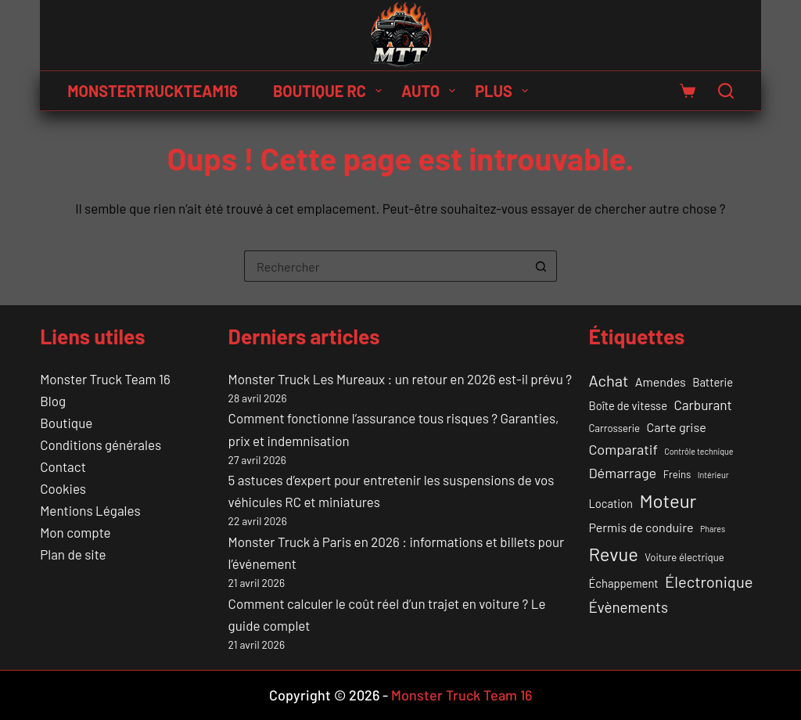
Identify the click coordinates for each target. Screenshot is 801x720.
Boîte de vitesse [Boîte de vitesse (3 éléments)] (627, 405)
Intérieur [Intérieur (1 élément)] (713, 475)
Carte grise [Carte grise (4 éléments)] (676, 426)
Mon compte (75, 532)
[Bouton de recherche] (541, 266)
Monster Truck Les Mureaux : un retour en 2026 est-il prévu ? (400, 379)
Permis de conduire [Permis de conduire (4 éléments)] (640, 527)
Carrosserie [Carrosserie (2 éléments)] (614, 428)
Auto (431, 90)
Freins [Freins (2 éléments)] (677, 474)
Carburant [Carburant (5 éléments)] (702, 404)
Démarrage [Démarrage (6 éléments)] (622, 472)
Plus (504, 90)
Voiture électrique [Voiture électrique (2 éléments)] (684, 557)
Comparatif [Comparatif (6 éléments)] (623, 449)
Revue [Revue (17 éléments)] (613, 553)
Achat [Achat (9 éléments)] (608, 380)
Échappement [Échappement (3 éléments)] (623, 583)
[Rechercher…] (385, 266)
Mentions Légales (90, 510)
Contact (63, 466)
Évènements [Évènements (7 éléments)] (628, 607)
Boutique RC (330, 90)
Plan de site (73, 554)
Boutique (66, 422)
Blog (53, 401)
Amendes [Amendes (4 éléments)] (660, 381)
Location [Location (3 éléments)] (610, 503)
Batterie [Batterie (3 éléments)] (712, 382)
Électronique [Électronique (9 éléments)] (709, 581)
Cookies (63, 488)
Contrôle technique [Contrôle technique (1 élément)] (698, 451)
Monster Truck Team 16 (105, 379)
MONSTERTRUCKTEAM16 (152, 90)
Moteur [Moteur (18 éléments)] (667, 500)
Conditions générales (100, 444)
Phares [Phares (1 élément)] (712, 529)
